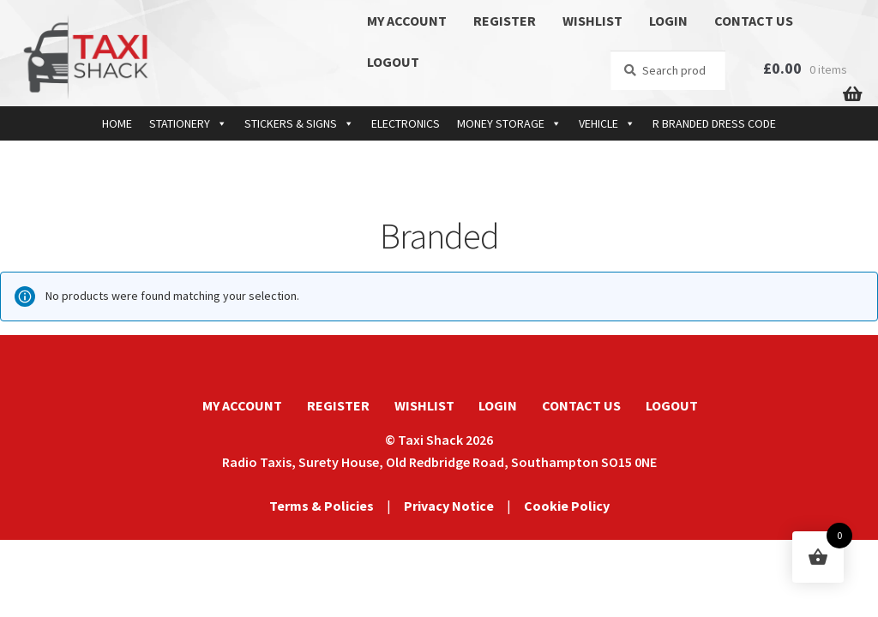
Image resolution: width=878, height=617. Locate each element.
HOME (117, 123)
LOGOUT (393, 61)
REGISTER (504, 20)
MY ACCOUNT (407, 20)
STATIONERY (188, 123)
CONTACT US (753, 20)
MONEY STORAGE (509, 123)
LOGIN (668, 20)
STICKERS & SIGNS (299, 123)
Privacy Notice (449, 505)
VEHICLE (607, 123)
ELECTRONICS (405, 123)
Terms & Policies (321, 505)
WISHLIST (592, 20)
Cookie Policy (567, 505)
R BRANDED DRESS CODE (714, 123)
